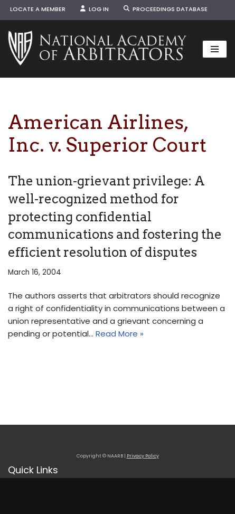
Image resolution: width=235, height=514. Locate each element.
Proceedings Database (166, 9)
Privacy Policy (143, 456)
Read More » (120, 333)
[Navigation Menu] (214, 49)
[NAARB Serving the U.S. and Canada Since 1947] (97, 48)
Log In (94, 9)
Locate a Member (37, 9)
